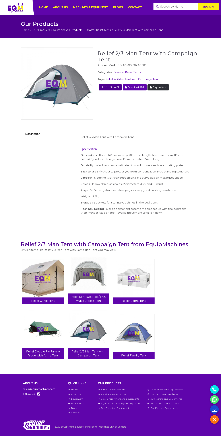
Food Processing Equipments (167, 389)
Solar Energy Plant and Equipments (120, 398)
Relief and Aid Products (67, 30)
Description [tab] (32, 133)
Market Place (78, 403)
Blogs (118, 7)
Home (25, 30)
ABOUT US (60, 7)
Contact (135, 7)
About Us (76, 394)
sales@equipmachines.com (39, 388)
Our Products (41, 30)
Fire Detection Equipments (115, 408)
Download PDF (134, 87)
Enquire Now (158, 87)
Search (208, 6)
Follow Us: (31, 394)
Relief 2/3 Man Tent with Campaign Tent (132, 79)
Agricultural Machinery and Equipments (122, 403)
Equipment (77, 398)
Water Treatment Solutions (165, 403)
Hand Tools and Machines (164, 394)
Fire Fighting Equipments (164, 408)
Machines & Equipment (90, 7)
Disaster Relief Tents (98, 30)
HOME (43, 7)
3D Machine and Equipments (166, 398)
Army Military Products (113, 389)
